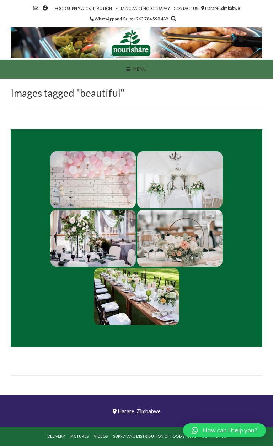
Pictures (79, 436)
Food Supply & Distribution (83, 8)
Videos (101, 436)
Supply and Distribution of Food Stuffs (154, 436)
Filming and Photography (143, 8)
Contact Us (185, 8)
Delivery (56, 436)
